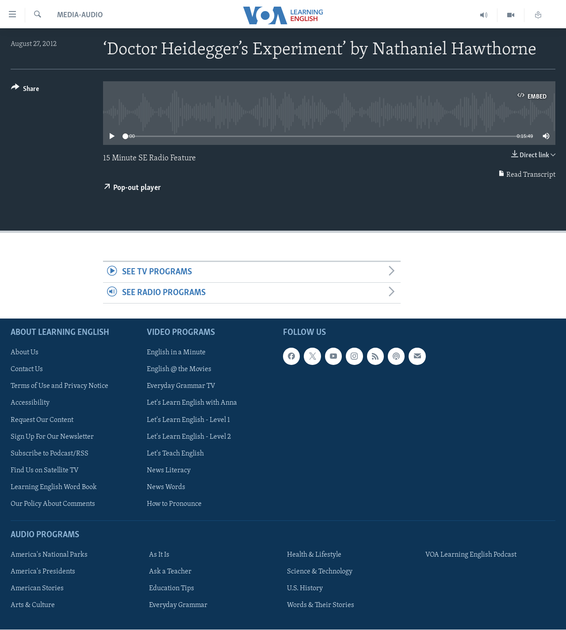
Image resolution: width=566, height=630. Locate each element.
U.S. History (305, 588)
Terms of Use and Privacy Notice (59, 386)
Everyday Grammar (178, 605)
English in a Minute (176, 353)
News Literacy (169, 470)
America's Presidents (43, 572)
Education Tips (171, 588)
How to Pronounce (174, 504)
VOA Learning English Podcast (470, 555)
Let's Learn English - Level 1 (188, 420)
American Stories (37, 588)
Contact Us (27, 369)
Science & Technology (319, 572)
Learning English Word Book (54, 487)
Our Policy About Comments (53, 504)
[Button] (25, 90)
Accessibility (30, 403)
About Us (24, 353)
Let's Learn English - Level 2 (189, 436)
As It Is (159, 555)
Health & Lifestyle (314, 555)
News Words (166, 487)
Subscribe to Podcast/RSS (49, 453)
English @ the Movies (179, 369)
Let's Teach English (175, 453)
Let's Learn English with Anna (192, 403)
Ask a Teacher (170, 572)
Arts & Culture (33, 605)
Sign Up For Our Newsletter (52, 436)
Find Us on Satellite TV (45, 470)
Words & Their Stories (320, 605)
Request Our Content (42, 420)
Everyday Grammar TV (181, 386)
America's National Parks (49, 555)
